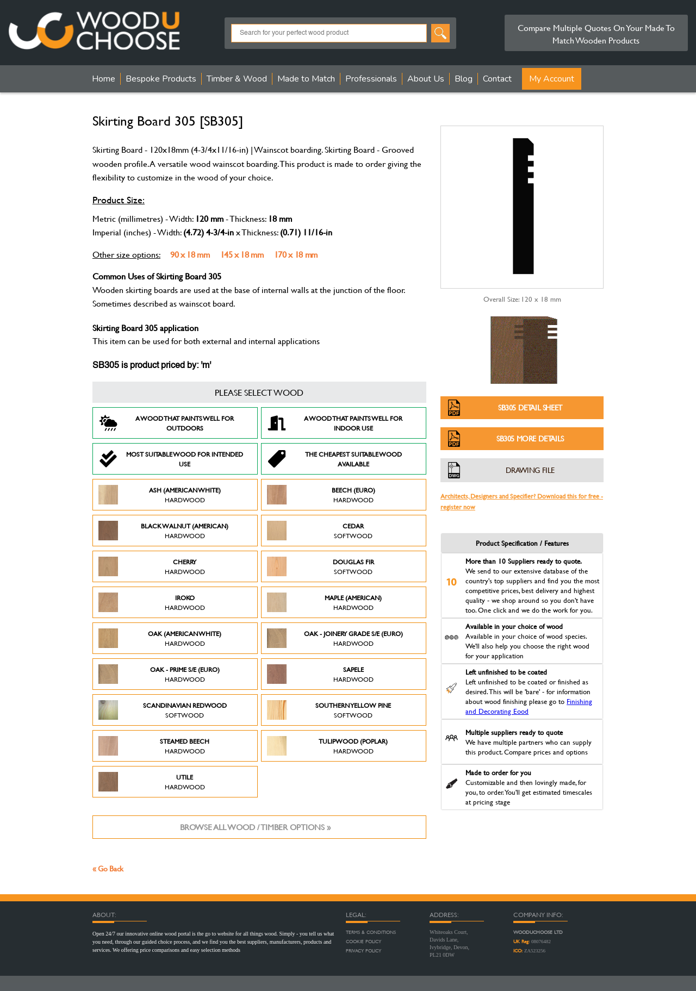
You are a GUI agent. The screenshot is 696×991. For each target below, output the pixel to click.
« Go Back (107, 868)
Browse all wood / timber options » (255, 827)
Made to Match (306, 79)
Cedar (319, 530)
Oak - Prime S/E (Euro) (159, 674)
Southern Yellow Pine (329, 710)
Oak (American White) (159, 638)
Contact (497, 79)
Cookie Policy (363, 941)
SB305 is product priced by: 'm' (151, 366)
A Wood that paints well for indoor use (334, 423)
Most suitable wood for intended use (170, 459)
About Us (425, 79)
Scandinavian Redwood (162, 710)
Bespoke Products (161, 79)
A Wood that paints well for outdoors (166, 423)
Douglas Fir (320, 566)
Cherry (151, 566)
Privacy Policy (363, 951)
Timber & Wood (237, 79)
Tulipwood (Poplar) (327, 746)
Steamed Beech (153, 746)
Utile (151, 781)
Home (103, 79)
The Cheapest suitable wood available (334, 459)
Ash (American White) (159, 494)
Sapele (320, 674)
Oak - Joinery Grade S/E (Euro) (335, 638)
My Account (551, 79)
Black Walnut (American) (163, 530)
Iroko (151, 602)
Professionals (371, 79)
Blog (464, 79)
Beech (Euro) (321, 494)
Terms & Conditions (371, 932)
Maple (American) (324, 602)
